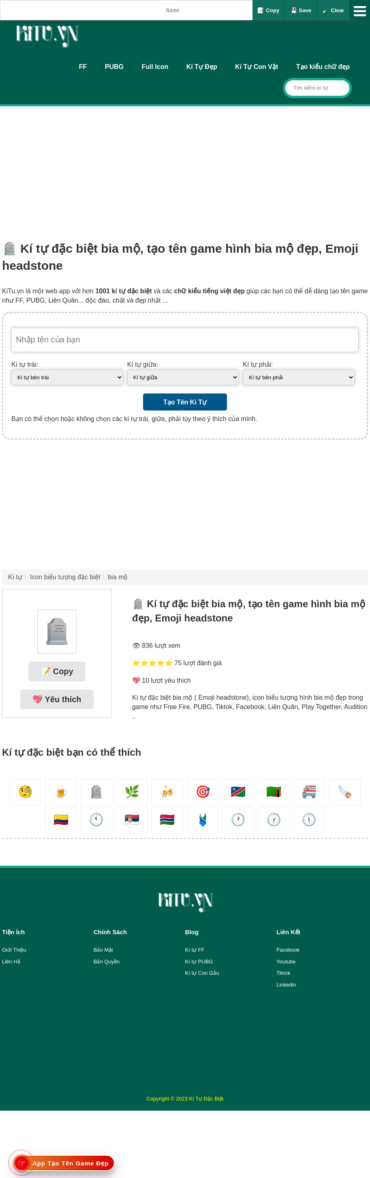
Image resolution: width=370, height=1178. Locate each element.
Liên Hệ (11, 962)
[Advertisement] (185, 167)
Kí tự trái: (24, 364)
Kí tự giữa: (142, 364)
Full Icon (154, 66)
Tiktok (283, 973)
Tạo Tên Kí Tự (185, 402)
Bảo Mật (103, 950)
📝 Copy (268, 10)
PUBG (114, 66)
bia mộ (118, 577)
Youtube (285, 962)
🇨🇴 (60, 819)
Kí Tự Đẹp (201, 66)
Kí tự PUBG (199, 962)
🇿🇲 (273, 791)
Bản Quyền (107, 962)
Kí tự (15, 577)
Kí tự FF (195, 950)
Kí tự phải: (258, 364)
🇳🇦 (238, 791)
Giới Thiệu (14, 950)
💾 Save (301, 10)
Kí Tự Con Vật (256, 66)
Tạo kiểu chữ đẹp (323, 66)
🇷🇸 (131, 819)
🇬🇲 (167, 819)
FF (83, 66)
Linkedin (286, 985)
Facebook (287, 950)
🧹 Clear (333, 10)
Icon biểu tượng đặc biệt (65, 577)
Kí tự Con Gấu (202, 973)
